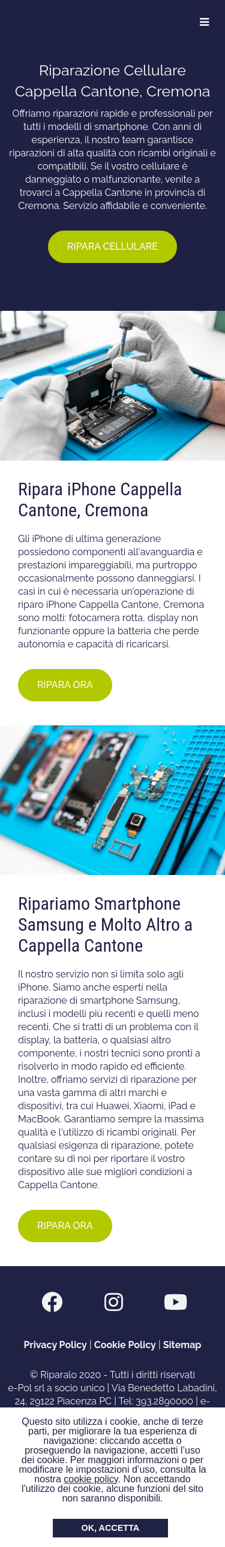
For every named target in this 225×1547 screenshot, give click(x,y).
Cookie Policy (125, 1345)
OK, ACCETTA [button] (111, 1528)
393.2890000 (164, 1401)
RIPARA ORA (65, 685)
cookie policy (91, 1479)
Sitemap (182, 1345)
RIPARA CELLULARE (112, 246)
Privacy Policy (55, 1345)
